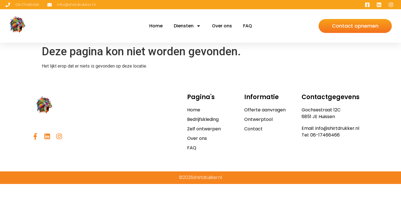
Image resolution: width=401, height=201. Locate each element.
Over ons (222, 26)
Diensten (187, 26)
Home (156, 26)
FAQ (247, 26)
